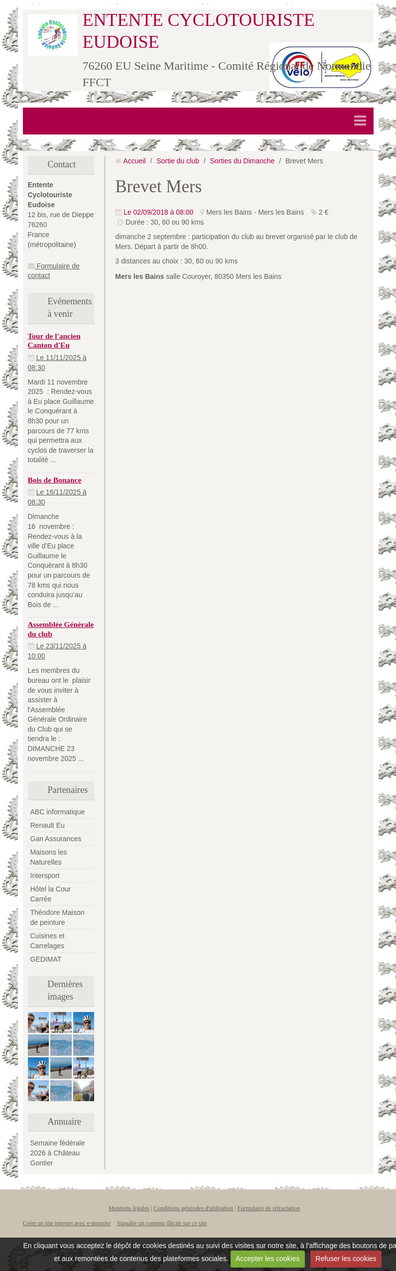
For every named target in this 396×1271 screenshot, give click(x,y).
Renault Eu (47, 825)
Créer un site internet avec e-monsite (67, 1223)
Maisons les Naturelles (48, 857)
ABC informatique (57, 812)
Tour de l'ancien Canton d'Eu (54, 340)
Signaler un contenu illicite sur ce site (162, 1223)
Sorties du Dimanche (242, 161)
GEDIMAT (46, 959)
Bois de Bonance (55, 480)
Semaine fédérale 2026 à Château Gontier (57, 1153)
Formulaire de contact (54, 271)
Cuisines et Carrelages (47, 941)
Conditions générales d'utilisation (193, 1208)
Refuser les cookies (345, 1259)
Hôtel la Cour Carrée (50, 894)
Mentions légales (129, 1208)
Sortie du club (177, 161)
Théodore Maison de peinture (57, 917)
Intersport (45, 876)
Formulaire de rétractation (269, 1208)
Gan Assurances (56, 839)
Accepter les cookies (267, 1259)
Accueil (134, 161)
